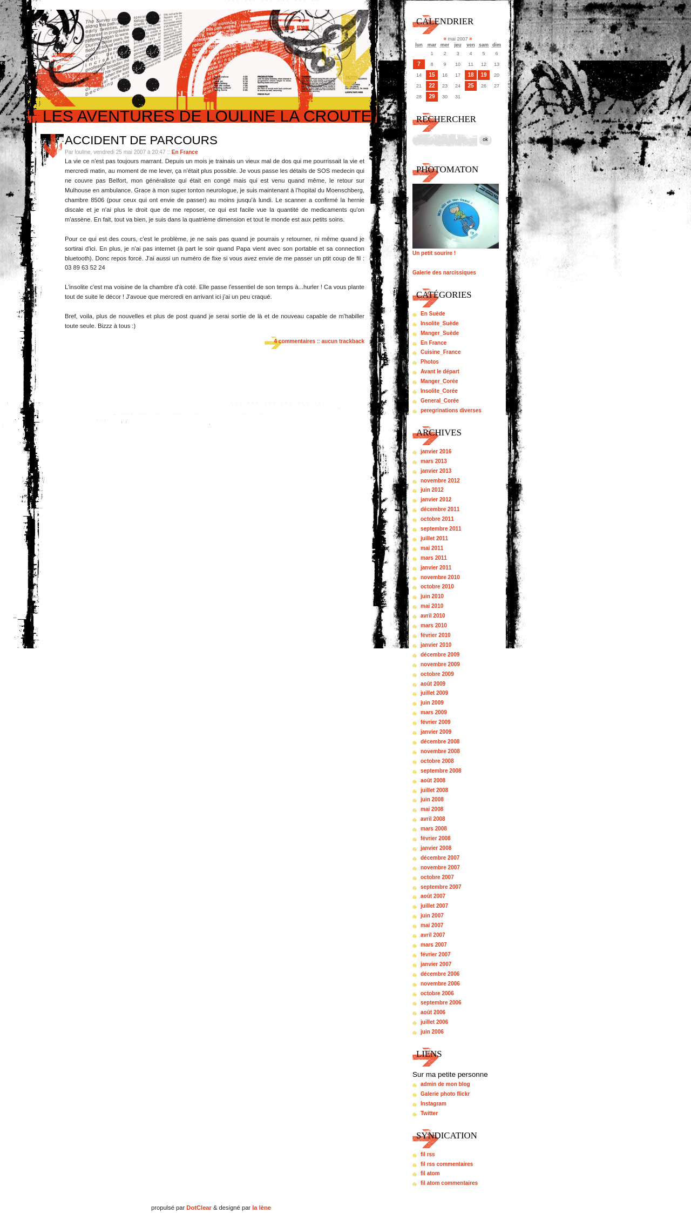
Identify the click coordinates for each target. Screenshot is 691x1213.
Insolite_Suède (440, 323)
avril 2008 (433, 819)
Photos (430, 362)
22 (432, 86)
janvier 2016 (436, 451)
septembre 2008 (441, 771)
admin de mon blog (445, 1084)
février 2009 (436, 722)
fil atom (430, 1173)
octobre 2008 (437, 761)
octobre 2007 (437, 877)
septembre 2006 (441, 1003)
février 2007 (436, 954)
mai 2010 (432, 606)
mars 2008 (434, 829)
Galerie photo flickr (445, 1094)
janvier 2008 (436, 848)
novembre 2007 (440, 867)
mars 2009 (434, 712)
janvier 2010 (436, 645)
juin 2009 (432, 703)
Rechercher (446, 119)
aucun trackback (342, 341)
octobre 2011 (437, 519)
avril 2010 (433, 616)
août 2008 (433, 780)
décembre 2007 (440, 858)
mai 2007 (432, 925)
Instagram (433, 1104)
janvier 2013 (436, 471)
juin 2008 (432, 799)
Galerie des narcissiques (444, 273)
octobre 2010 (437, 586)
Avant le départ (440, 371)
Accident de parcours (141, 140)
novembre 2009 (440, 664)
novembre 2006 (440, 984)
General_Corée (440, 401)
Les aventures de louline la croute (207, 116)
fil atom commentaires (449, 1183)
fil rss (428, 1154)
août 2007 (433, 896)
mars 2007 (434, 945)
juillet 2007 (434, 906)
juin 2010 (432, 596)
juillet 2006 (434, 1022)
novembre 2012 (440, 481)
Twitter (429, 1113)
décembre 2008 (440, 742)
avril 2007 (433, 935)
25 (470, 86)
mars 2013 (434, 461)
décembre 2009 (440, 655)
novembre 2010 (440, 577)
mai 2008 (432, 809)
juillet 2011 (434, 538)
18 (470, 75)
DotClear (199, 1207)
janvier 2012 (436, 499)
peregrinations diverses (451, 410)
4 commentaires (294, 341)
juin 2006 (432, 1032)
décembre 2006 (440, 974)
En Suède (433, 314)
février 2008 (436, 838)
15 (432, 75)
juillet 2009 (434, 693)
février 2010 (436, 635)
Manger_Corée (439, 381)
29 (432, 96)
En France (185, 152)
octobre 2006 (437, 993)
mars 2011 (434, 558)
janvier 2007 (436, 964)
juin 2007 (432, 916)
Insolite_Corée (439, 391)
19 (483, 75)
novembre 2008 (440, 751)
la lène (261, 1207)
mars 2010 (434, 625)
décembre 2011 (440, 509)
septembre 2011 (441, 529)
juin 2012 (432, 490)
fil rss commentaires (447, 1164)
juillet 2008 (434, 790)
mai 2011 (432, 548)
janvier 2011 (436, 568)
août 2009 (433, 684)
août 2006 (433, 1012)
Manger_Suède (440, 333)
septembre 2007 (441, 887)
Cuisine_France (440, 352)
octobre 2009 (437, 674)
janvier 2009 (436, 732)
